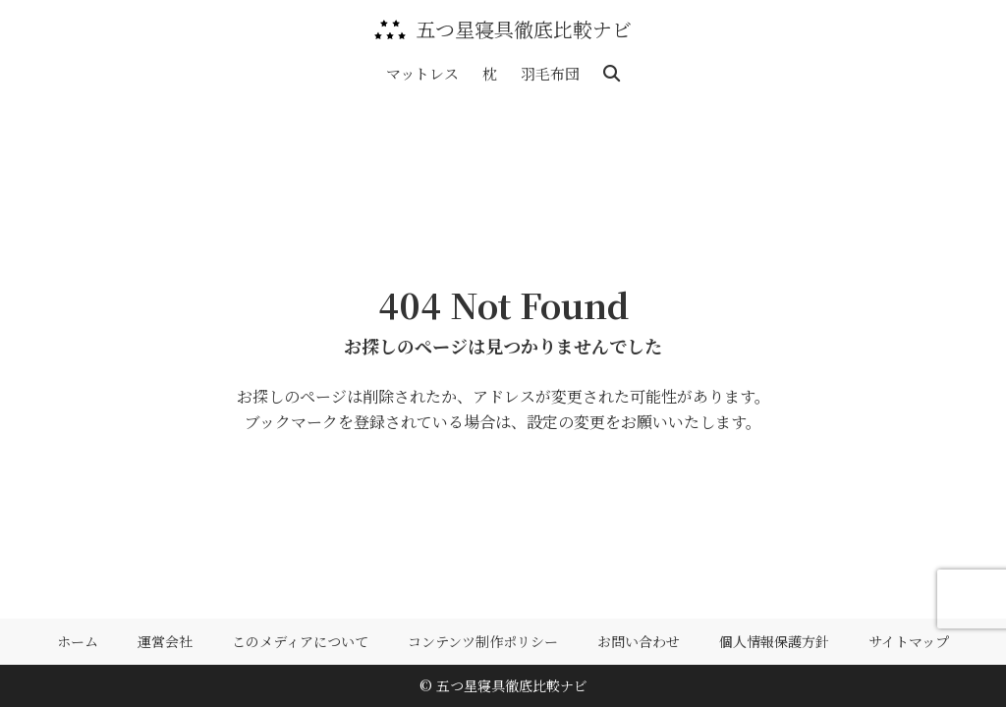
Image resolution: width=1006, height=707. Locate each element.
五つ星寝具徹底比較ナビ (524, 29)
